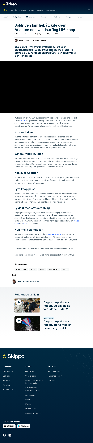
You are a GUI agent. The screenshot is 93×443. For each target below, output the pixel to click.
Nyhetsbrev (30, 409)
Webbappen (8, 389)
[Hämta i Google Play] (23, 426)
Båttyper (69, 17)
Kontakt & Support (33, 413)
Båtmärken (56, 17)
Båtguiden (17, 17)
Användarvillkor (55, 371)
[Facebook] (4, 435)
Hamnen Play (21, 269)
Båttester (44, 17)
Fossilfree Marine (53, 234)
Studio (65, 269)
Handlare (80, 17)
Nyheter (40, 10)
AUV (25, 223)
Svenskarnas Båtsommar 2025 (32, 389)
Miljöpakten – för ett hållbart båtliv (34, 381)
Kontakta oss (51, 10)
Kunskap (22, 10)
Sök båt (6, 376)
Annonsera (30, 395)
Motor (33, 269)
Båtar (5, 10)
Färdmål (13, 10)
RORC (23, 120)
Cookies (51, 380)
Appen (31, 10)
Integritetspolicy (55, 376)
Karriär (28, 404)
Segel (42, 269)
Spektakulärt (53, 269)
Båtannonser (30, 17)
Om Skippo (30, 371)
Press (27, 399)
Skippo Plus (8, 371)
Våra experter (31, 376)
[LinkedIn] (9, 435)
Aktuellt (5, 17)
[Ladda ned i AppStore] (9, 426)
